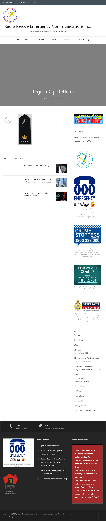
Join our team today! (50, 445)
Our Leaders (79, 401)
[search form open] (88, 40)
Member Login (79, 40)
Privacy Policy (80, 406)
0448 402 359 (10, 2)
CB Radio (40, 40)
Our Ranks (78, 340)
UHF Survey (79, 391)
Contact (52, 40)
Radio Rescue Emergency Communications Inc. (48, 26)
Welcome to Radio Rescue (85, 410)
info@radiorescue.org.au (28, 2)
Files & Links (65, 40)
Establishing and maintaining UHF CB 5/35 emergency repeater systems (39, 180)
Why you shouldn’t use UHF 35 (87, 369)
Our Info (77, 335)
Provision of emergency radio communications (36, 194)
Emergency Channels (83, 366)
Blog (76, 345)
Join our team (79, 378)
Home (19, 40)
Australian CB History (83, 353)
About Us (28, 40)
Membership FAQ (81, 381)
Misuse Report (80, 386)
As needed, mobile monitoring (36, 165)
